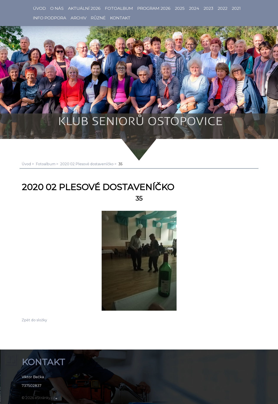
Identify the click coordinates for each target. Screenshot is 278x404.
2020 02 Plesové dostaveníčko (87, 164)
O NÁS (57, 8)
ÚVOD (39, 8)
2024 (194, 8)
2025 (180, 8)
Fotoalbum (119, 8)
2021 (236, 8)
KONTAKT (120, 17)
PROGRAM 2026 (153, 8)
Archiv (78, 17)
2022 (222, 8)
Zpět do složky (34, 320)
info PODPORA (49, 17)
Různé (98, 17)
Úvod (26, 164)
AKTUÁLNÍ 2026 (84, 8)
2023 (208, 8)
